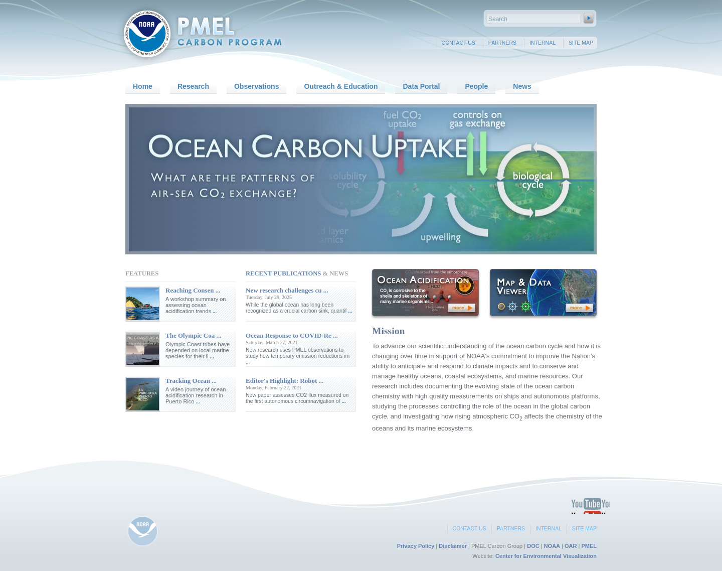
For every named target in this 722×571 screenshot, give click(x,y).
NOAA (552, 546)
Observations (256, 86)
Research (193, 86)
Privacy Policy (416, 546)
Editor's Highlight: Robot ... (284, 380)
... (214, 311)
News (522, 86)
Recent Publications (283, 273)
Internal (542, 43)
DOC (533, 546)
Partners (502, 43)
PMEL (589, 546)
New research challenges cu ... (287, 290)
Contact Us (458, 43)
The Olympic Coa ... (193, 335)
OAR (571, 546)
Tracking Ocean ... (191, 380)
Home (142, 86)
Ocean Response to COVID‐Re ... (292, 335)
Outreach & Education (341, 86)
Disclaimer (453, 546)
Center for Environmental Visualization (546, 556)
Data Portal (421, 86)
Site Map (581, 43)
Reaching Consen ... (192, 290)
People (476, 86)
